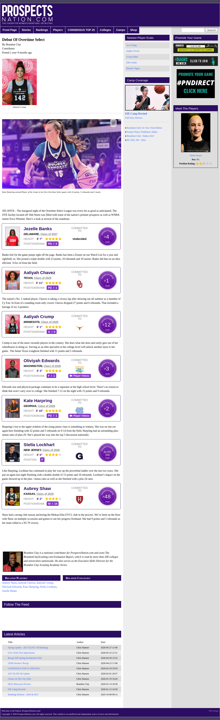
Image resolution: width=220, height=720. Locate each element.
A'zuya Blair (132, 56)
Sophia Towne (132, 51)
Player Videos (81, 375)
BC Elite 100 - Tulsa (136, 140)
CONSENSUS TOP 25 (81, 29)
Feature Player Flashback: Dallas (142, 132)
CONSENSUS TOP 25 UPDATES (24, 668)
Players (58, 29)
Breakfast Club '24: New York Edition (144, 128)
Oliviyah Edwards (42, 360)
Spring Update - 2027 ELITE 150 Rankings (28, 647)
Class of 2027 (49, 234)
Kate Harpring (38, 400)
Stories (26, 29)
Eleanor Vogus (133, 68)
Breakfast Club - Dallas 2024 (140, 136)
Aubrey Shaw (37, 488)
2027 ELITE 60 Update (19, 673)
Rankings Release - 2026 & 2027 (23, 694)
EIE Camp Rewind (16, 689)
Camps (120, 29)
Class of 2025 (42, 277)
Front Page (10, 29)
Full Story (129, 117)
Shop (133, 29)
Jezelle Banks (38, 228)
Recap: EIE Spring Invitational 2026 (25, 658)
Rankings (42, 29)
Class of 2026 (52, 366)
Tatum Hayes (196, 155)
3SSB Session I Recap (18, 663)
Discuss (138, 117)
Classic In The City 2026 (19, 679)
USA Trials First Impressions (21, 652)
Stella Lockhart (39, 444)
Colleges (105, 29)
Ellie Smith (131, 62)
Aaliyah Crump (39, 316)
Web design (214, 711)
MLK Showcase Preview (19, 684)
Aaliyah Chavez (39, 272)
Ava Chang (131, 45)
